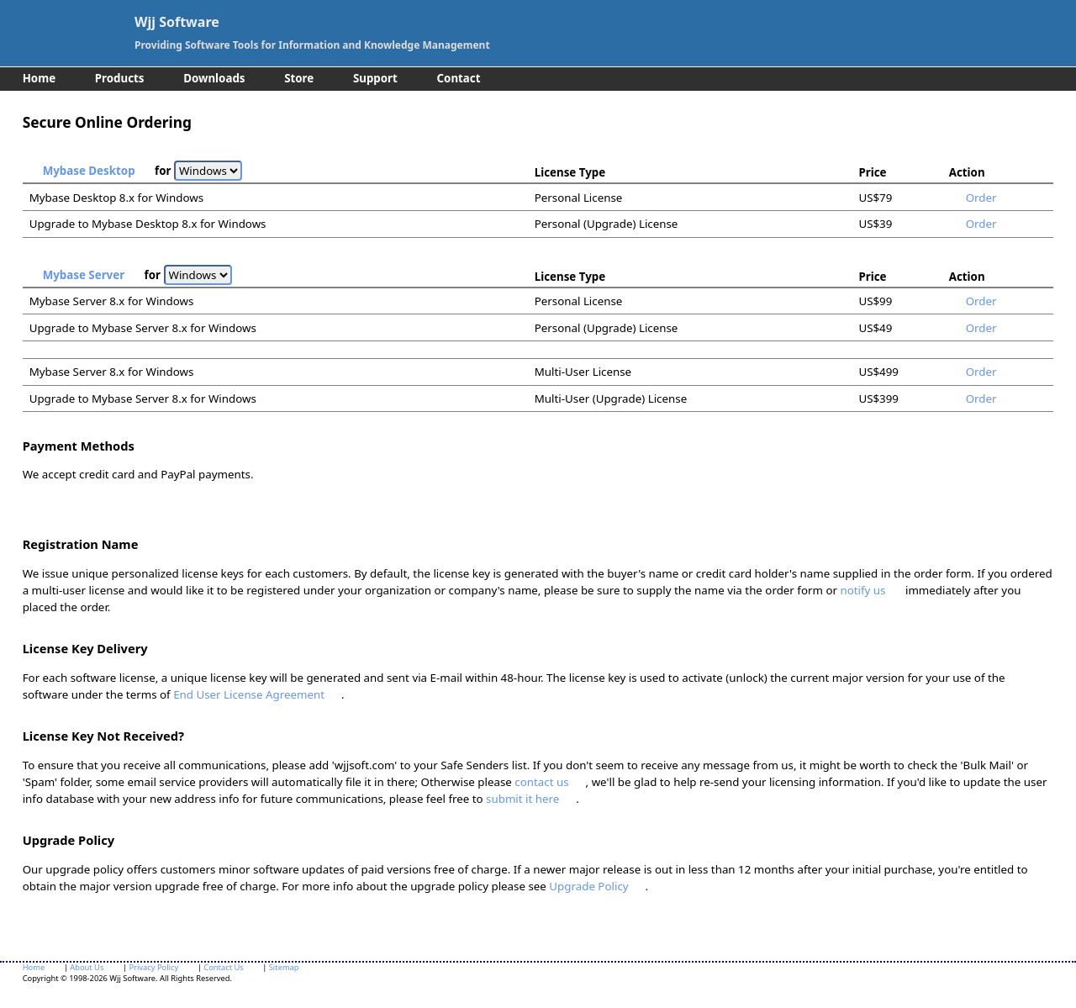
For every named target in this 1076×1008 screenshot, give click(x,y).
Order (981, 197)
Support (375, 78)
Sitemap (284, 967)
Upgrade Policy (588, 886)
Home (39, 78)
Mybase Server (83, 274)
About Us (86, 967)
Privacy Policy (153, 967)
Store (299, 78)
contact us (541, 781)
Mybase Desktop (89, 170)
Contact (459, 78)
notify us (862, 590)
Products (120, 78)
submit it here (522, 798)
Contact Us (223, 967)
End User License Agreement (248, 694)
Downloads (214, 78)
